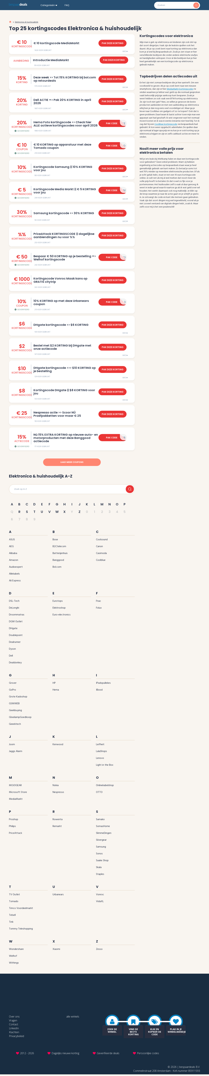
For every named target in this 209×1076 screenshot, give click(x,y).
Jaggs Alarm (15, 753)
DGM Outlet (16, 623)
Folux (99, 609)
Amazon (13, 562)
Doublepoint (16, 637)
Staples (100, 876)
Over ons (14, 1018)
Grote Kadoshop (18, 698)
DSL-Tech (14, 602)
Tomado (13, 903)
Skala (99, 869)
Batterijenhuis (60, 555)
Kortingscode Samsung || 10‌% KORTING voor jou (62, 168)
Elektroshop (59, 609)
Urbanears (58, 896)
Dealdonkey (15, 664)
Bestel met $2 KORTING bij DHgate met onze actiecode (66, 348)
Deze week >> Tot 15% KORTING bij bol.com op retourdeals (64, 79)
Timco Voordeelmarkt (21, 910)
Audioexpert (16, 568)
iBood (99, 691)
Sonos (99, 855)
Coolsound (102, 541)
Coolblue (100, 562)
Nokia (56, 787)
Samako (100, 821)
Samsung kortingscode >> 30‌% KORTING (63, 214)
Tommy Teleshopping (21, 930)
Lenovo (100, 760)
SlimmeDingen (103, 835)
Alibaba (13, 555)
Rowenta (58, 821)
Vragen (13, 1022)
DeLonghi (14, 609)
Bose (55, 541)
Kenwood (58, 746)
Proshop (13, 821)
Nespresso (58, 794)
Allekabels (14, 575)
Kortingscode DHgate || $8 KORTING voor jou (64, 392)
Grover (12, 684)
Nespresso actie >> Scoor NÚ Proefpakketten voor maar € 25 (66, 415)
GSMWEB (14, 705)
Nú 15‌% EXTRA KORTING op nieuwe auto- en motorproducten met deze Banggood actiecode (65, 439)
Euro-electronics (62, 616)
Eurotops (58, 602)
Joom (12, 746)
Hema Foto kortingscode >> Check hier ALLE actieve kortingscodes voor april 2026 (65, 124)
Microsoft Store (18, 794)
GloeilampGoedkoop (20, 719)
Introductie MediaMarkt (51, 60)
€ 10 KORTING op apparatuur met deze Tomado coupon (62, 146)
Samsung (101, 848)
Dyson (12, 650)
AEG (11, 548)
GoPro (12, 691)
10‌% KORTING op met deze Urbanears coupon (60, 303)
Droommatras (16, 616)
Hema (56, 691)
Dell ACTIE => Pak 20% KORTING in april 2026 (66, 102)
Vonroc (100, 896)
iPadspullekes (103, 684)
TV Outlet (14, 896)
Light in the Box (104, 766)
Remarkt (57, 828)
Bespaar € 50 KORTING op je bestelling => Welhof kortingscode (64, 258)
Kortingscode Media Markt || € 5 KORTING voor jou (64, 191)
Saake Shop (102, 862)
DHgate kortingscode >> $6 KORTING (60, 325)
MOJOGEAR (15, 787)
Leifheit (100, 746)
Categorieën (47, 5)
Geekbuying (15, 712)
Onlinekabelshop (105, 787)
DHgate (13, 630)
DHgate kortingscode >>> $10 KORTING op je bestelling (65, 370)
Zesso (99, 951)
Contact (13, 1026)
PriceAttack (15, 835)
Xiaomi (56, 951)
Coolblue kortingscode (165, 124)
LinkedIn (14, 1030)
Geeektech (15, 725)
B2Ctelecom (59, 548)
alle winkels (72, 1018)
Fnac (98, 602)
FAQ (67, 5)
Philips (12, 828)
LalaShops (101, 753)
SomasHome (103, 828)
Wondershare (16, 951)
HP (54, 684)
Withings (14, 964)
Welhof (13, 957)
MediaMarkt (16, 800)
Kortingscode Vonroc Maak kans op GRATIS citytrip (65, 280)
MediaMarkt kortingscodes (180, 89)
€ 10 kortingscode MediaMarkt (56, 42)
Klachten (14, 1034)
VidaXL (100, 903)
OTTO (99, 794)
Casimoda (101, 555)
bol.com (57, 568)
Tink (11, 923)
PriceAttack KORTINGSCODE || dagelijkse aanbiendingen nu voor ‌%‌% (63, 236)
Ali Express (15, 582)
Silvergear (101, 841)
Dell (11, 657)
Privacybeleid (16, 1037)
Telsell (12, 916)
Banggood (58, 562)
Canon (99, 548)
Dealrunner (15, 643)
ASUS (12, 541)
